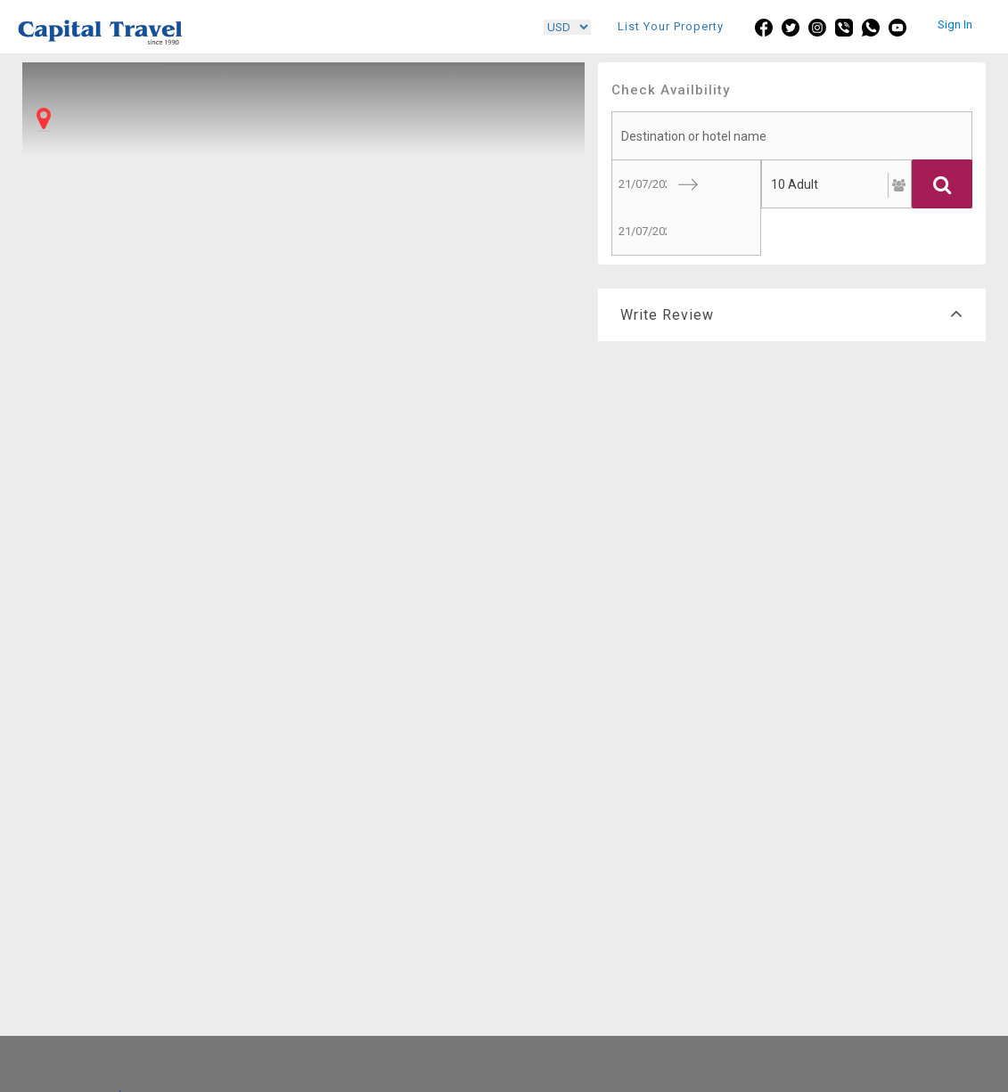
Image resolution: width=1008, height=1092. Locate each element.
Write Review (791, 314)
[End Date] (640, 231)
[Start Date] (640, 184)
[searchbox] (791, 135)
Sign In (955, 24)
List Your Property (671, 26)
